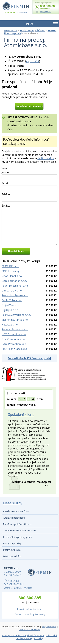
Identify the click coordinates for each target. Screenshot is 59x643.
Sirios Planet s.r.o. (12, 276)
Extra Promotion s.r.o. (14, 344)
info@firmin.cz (34, 609)
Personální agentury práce (17, 536)
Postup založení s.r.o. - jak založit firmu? (23, 635)
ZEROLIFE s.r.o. (10, 266)
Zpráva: (6, 205)
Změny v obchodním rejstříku (19, 530)
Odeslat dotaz (16, 251)
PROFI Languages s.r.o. (15, 349)
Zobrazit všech (29, 358)
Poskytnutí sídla (12, 549)
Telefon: (6, 194)
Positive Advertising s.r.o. (16, 315)
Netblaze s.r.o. (10, 324)
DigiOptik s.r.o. (10, 310)
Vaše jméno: (5, 170)
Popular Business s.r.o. (15, 329)
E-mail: (5, 183)
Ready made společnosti (32, 30)
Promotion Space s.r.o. (15, 295)
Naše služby (12, 503)
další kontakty (45, 158)
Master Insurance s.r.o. (15, 319)
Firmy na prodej (12, 543)
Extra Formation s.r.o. (14, 281)
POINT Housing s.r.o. (14, 271)
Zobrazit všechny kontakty (30, 614)
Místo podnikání (12, 556)
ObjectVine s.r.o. (11, 305)
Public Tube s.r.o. (12, 300)
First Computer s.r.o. (13, 339)
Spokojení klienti (21, 414)
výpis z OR (32, 61)
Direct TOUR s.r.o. (12, 290)
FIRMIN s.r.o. (10, 30)
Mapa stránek (49, 626)
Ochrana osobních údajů (29, 629)
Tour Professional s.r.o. (15, 285)
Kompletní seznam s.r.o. (29, 106)
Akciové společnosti (14, 517)
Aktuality (38, 638)
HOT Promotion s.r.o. (14, 334)
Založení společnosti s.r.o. (17, 524)
